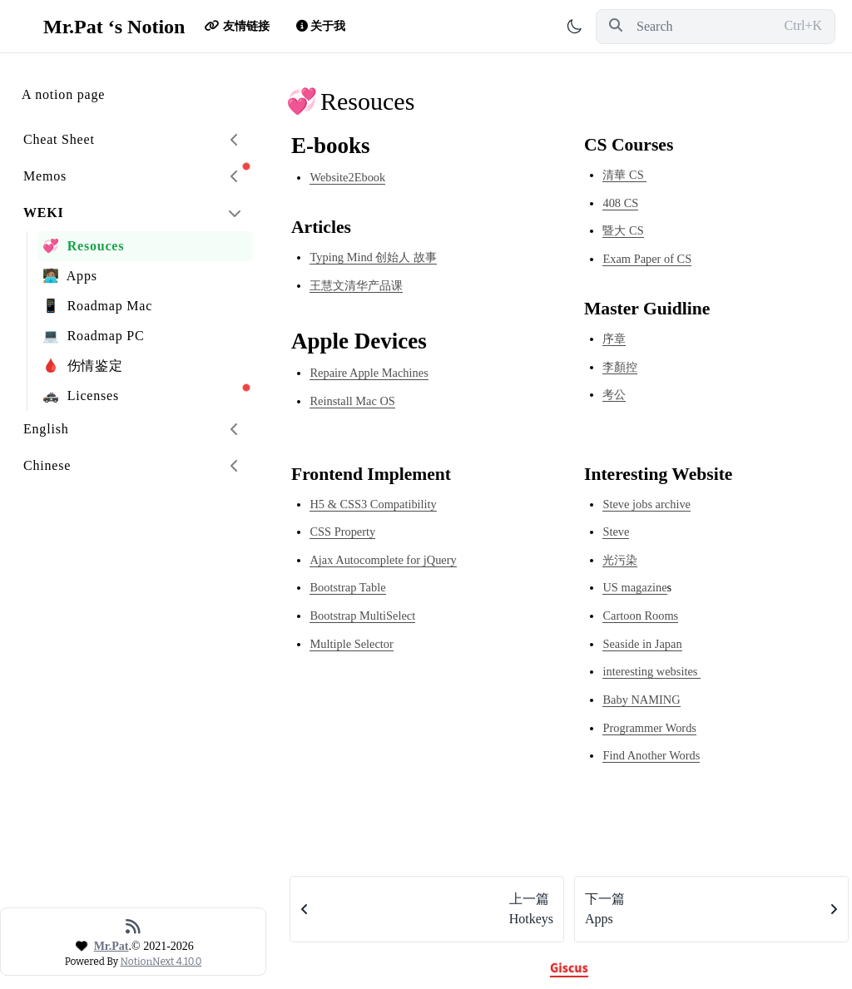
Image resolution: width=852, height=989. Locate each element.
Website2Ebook (347, 177)
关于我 (317, 26)
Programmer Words (649, 727)
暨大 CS (622, 230)
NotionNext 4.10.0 (160, 961)
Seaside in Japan (641, 643)
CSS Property (342, 531)
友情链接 (237, 26)
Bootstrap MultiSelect (362, 615)
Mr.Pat (111, 946)
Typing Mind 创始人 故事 (373, 257)
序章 (614, 338)
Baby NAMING (641, 699)
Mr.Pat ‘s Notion (101, 26)
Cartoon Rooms (640, 615)
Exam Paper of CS (646, 258)
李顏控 (619, 366)
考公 (614, 394)
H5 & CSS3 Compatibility (373, 504)
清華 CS (624, 174)
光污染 (619, 559)
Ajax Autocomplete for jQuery (383, 559)
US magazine (634, 587)
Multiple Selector (351, 643)
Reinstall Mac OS (352, 401)
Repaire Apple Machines (369, 372)
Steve (615, 531)
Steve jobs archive (646, 504)
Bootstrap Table (347, 587)
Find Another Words (651, 755)
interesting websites (651, 671)
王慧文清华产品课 (356, 285)
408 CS (620, 203)
